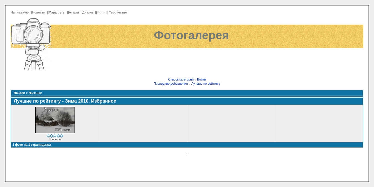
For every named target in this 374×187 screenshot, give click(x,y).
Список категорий (180, 79)
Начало (19, 93)
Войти (201, 79)
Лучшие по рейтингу (205, 83)
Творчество (118, 12)
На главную (20, 12)
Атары (74, 12)
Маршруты (57, 12)
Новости (39, 12)
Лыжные (35, 93)
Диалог (88, 12)
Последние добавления (170, 83)
